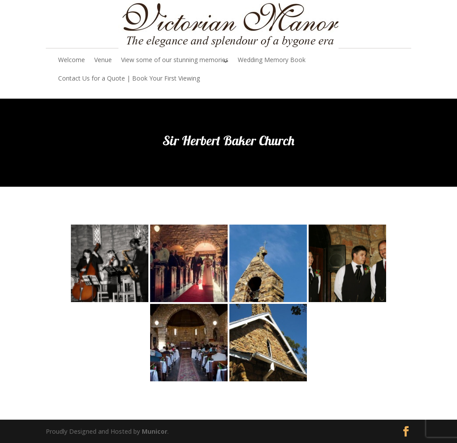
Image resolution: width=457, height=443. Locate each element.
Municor (154, 431)
